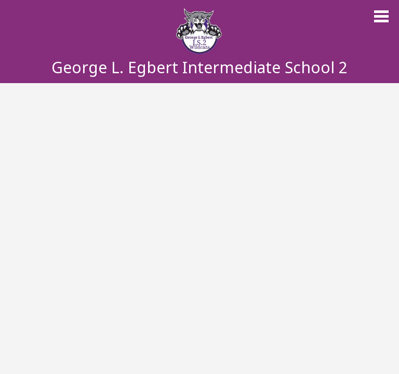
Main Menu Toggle (381, 16)
